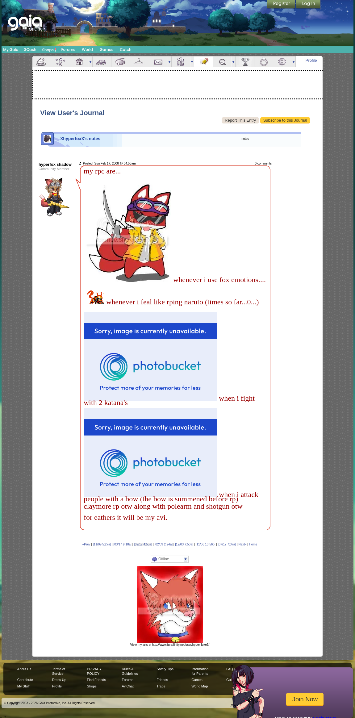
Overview (41, 61)
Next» (242, 544)
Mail (158, 61)
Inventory (139, 61)
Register (281, 4)
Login (308, 4)
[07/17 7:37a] (227, 544)
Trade (161, 686)
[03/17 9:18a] (123, 544)
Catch (126, 49)
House (79, 61)
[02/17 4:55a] (143, 544)
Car (102, 61)
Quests (222, 61)
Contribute (25, 680)
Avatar (60, 61)
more (90, 61)
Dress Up (59, 680)
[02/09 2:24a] (164, 544)
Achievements (245, 61)
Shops (49, 50)
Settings (282, 61)
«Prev (86, 544)
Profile (311, 60)
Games (106, 49)
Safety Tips (165, 669)
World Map (199, 686)
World (87, 49)
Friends (181, 61)
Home (253, 544)
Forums (68, 49)
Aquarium (120, 61)
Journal (203, 61)
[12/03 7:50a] (184, 544)
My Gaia (10, 49)
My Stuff (23, 686)
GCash (30, 49)
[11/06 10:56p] (205, 544)
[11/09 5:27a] (102, 544)
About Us (24, 669)
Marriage (263, 61)
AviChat (127, 686)
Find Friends (96, 680)
